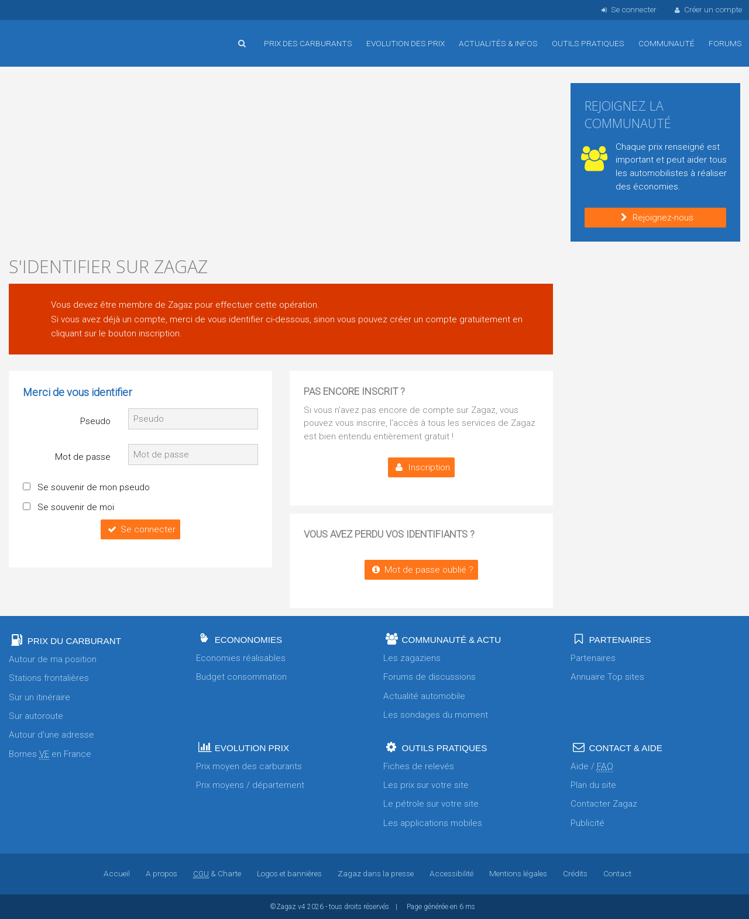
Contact (617, 873)
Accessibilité (451, 873)
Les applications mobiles (432, 823)
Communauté (666, 43)
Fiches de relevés (418, 766)
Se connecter (627, 9)
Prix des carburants (308, 43)
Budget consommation (241, 677)
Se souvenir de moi (75, 507)
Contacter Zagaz (604, 803)
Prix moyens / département (250, 785)
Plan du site (593, 785)
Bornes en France (50, 754)
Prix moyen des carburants (249, 766)
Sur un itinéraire (39, 697)
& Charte (217, 873)
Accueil (47, 34)
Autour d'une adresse (51, 734)
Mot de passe (83, 457)
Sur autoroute (36, 716)
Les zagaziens (412, 658)
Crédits (575, 873)
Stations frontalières (49, 678)
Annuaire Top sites (607, 677)
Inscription (421, 467)
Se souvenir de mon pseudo (93, 487)
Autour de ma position (53, 659)
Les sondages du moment (435, 715)
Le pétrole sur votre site (431, 803)
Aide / (592, 766)
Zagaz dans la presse (376, 873)
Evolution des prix (405, 43)
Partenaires (593, 658)
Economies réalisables (241, 658)
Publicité (587, 823)
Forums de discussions (429, 677)
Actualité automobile (424, 696)
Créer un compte (707, 9)
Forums (725, 43)
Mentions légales (518, 873)
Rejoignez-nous (655, 217)
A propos (161, 873)
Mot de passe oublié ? (421, 570)
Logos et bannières (289, 873)
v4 (301, 907)
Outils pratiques (588, 43)
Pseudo (95, 421)
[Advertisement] (281, 164)
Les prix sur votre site (426, 785)
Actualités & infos (498, 43)
